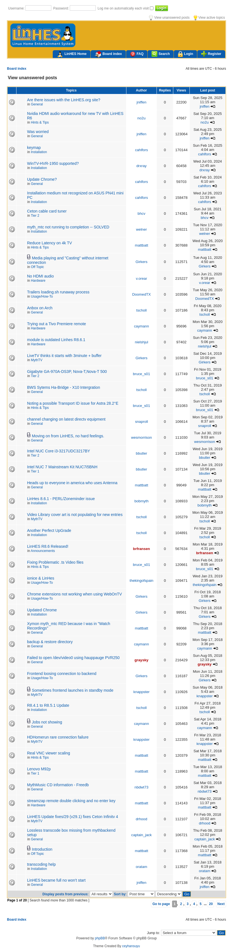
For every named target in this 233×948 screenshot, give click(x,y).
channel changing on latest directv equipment (66, 419)
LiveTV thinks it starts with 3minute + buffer (64, 355)
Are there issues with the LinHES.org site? (63, 100)
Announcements (43, 551)
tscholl (141, 310)
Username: (16, 8)
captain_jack (141, 835)
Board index (108, 54)
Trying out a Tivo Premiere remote (56, 324)
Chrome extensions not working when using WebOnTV (74, 594)
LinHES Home (72, 54)
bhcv (141, 213)
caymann (141, 326)
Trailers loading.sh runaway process (58, 292)
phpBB (100, 938)
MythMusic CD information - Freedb (58, 785)
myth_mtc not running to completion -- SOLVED (68, 227)
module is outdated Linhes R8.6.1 (56, 339)
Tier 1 (35, 471)
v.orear (141, 278)
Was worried (38, 131)
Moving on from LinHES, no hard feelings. (68, 436)
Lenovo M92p (39, 769)
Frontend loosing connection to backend (61, 673)
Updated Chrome (42, 610)
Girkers (142, 262)
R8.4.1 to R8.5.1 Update (48, 705)
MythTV (36, 360)
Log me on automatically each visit (124, 8)
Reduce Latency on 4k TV (49, 243)
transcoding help (41, 864)
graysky (141, 660)
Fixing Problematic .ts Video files (55, 562)
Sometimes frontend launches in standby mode (72, 690)
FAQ (137, 54)
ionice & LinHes (40, 578)
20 (211, 904)
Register (211, 54)
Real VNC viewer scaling (48, 753)
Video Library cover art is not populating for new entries (74, 514)
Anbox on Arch (39, 308)
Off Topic (37, 267)
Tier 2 (35, 216)
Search (161, 54)
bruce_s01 (141, 374)
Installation (39, 152)
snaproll (141, 421)
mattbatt (141, 245)
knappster (141, 692)
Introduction (42, 849)
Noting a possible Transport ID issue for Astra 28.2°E (72, 403)
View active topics (209, 18)
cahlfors (141, 150)
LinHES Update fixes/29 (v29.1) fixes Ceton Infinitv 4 (72, 816)
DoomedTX (141, 294)
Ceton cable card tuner (47, 211)
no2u (141, 118)
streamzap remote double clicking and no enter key (71, 801)
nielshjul (141, 342)
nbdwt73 (141, 787)
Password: (61, 8)
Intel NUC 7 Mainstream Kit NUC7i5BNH (62, 467)
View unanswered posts (169, 18)
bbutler (141, 453)
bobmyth (141, 501)
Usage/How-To (42, 296)
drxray (141, 166)
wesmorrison (141, 437)
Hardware (38, 281)
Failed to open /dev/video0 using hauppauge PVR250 (73, 657)
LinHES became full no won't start (56, 880)
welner (141, 229)
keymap (34, 147)
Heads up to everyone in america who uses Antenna (72, 483)
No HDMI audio (40, 276)
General (37, 104)
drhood (141, 819)
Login (185, 54)
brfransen (141, 549)
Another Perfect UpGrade (49, 530)
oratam (141, 867)
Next (221, 904)
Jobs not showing (47, 722)
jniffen (141, 102)
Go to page (161, 904)
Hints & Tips (40, 122)
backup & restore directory (50, 642)
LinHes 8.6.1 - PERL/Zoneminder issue (61, 498)
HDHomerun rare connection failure (57, 737)
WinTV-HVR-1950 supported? (53, 163)
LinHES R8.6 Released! (47, 546)
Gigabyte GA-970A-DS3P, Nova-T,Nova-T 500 (67, 371)
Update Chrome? (42, 179)
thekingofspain (141, 580)
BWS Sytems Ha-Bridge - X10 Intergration (63, 387)
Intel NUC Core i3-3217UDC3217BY (58, 451)
